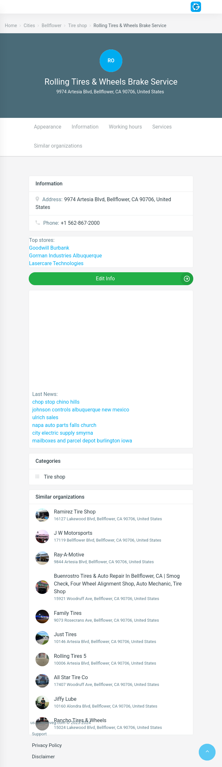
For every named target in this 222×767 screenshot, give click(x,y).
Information (85, 127)
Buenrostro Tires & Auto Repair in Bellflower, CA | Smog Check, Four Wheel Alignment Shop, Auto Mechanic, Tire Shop (118, 584)
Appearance (47, 127)
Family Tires (68, 613)
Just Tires (65, 634)
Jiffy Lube (65, 699)
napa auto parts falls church (64, 425)
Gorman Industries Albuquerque (65, 256)
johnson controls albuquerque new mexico (80, 410)
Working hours (125, 127)
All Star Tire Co (71, 677)
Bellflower (52, 25)
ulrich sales (45, 417)
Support (39, 733)
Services (162, 127)
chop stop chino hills (55, 402)
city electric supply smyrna (62, 433)
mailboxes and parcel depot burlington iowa (82, 441)
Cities (29, 25)
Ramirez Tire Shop (75, 512)
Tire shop (77, 25)
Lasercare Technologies (56, 263)
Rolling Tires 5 (70, 656)
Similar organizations (58, 146)
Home (11, 25)
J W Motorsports (73, 533)
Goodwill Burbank (49, 248)
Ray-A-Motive (69, 555)
